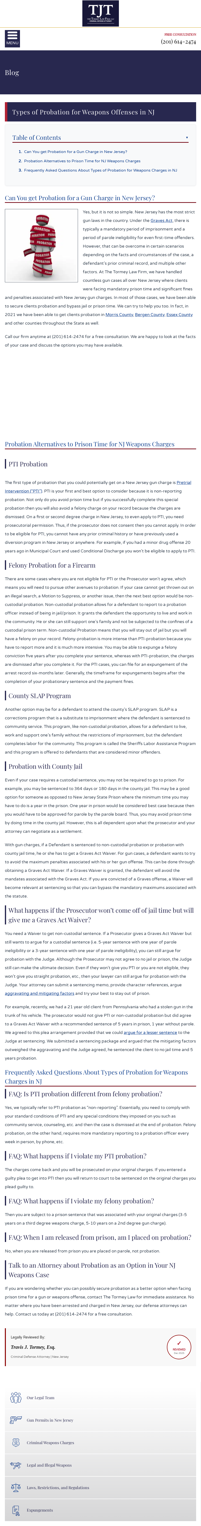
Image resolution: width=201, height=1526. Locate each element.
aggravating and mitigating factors (39, 993)
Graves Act (161, 220)
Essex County (179, 314)
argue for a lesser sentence (150, 1032)
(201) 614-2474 (178, 41)
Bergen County (149, 314)
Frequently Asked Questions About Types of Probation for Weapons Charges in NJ (100, 170)
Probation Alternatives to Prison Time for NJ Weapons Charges (82, 161)
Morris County (119, 314)
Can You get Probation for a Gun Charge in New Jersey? (75, 151)
